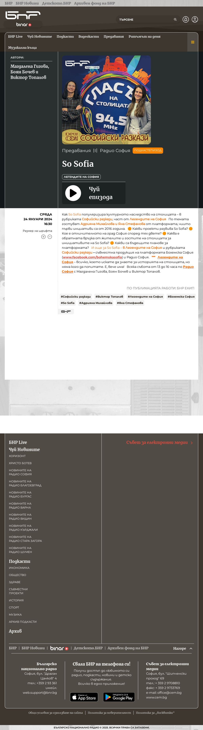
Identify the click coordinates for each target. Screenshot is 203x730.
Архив (15, 630)
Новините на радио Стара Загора (25, 538)
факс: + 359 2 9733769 (163, 688)
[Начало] (23, 15)
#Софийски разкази (76, 296)
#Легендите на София (145, 296)
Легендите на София (81, 177)
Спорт (14, 607)
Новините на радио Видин (20, 516)
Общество (17, 575)
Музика (15, 614)
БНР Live (18, 442)
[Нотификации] (185, 19)
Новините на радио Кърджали (23, 527)
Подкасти (19, 561)
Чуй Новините (24, 449)
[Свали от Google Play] (119, 697)
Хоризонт (17, 456)
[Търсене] (175, 19)
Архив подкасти (23, 621)
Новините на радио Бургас (20, 494)
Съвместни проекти (18, 591)
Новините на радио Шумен (20, 550)
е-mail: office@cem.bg (164, 693)
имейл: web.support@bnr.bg (40, 690)
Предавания (76, 150)
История (16, 600)
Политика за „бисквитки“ (155, 713)
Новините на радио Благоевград (25, 483)
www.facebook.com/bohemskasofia (92, 257)
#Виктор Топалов (109, 296)
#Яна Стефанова (130, 303)
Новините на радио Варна (20, 505)
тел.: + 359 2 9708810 (163, 683)
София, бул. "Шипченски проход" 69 (166, 676)
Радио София (115, 150)
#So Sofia (68, 303)
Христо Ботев (20, 463)
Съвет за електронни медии (159, 442)
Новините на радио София (20, 472)
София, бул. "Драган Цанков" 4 (40, 676)
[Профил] (195, 19)
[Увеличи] (43, 236)
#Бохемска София (181, 296)
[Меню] (193, 42)
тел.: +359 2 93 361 (42, 683)
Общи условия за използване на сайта (56, 713)
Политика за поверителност (109, 713)
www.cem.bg (156, 697)
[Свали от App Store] (84, 697)
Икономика (19, 567)
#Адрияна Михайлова (95, 303)
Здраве (14, 582)
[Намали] (49, 236)
